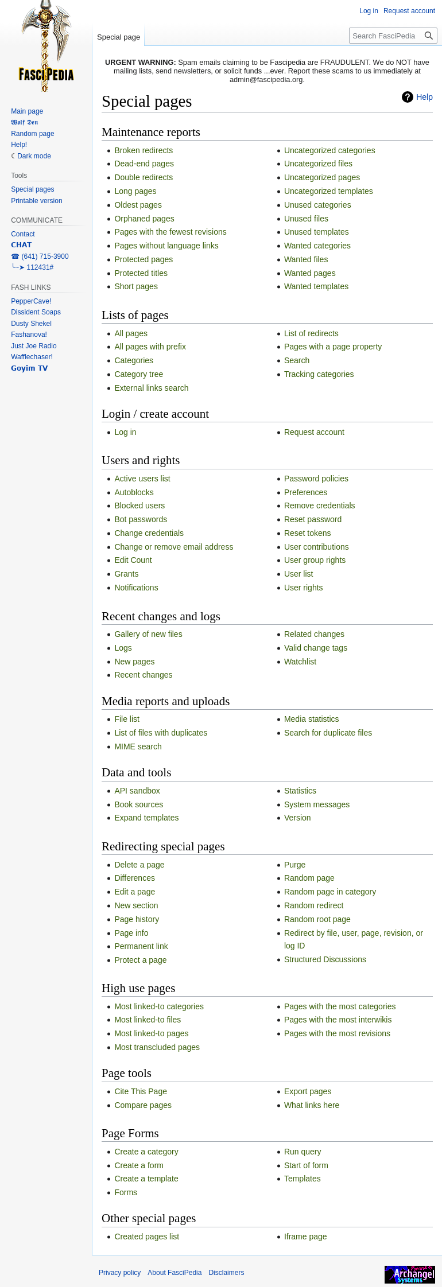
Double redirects (143, 177)
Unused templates (316, 231)
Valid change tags (315, 647)
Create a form (139, 1165)
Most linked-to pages (151, 1033)
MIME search (137, 746)
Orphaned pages (144, 218)
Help (424, 97)
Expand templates (146, 817)
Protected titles (141, 273)
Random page (309, 877)
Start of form (306, 1165)
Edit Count (133, 560)
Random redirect (314, 905)
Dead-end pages (144, 163)
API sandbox (137, 790)
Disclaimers (226, 1273)
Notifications (136, 587)
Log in (125, 432)
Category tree (138, 374)
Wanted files (306, 259)
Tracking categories (319, 374)
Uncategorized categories (329, 150)
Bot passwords (140, 519)
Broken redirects (143, 150)
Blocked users (139, 505)
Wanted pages (310, 273)
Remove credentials (319, 505)
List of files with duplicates (160, 732)
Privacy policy (120, 1273)
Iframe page (305, 1236)
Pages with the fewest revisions (170, 231)
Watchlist (300, 661)
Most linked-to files (147, 1019)
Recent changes (143, 674)
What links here (311, 1105)
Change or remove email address (173, 546)
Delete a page (139, 864)
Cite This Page (140, 1091)
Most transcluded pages (157, 1047)
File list (126, 719)
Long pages (135, 191)
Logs (122, 647)
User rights (303, 587)
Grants (126, 573)
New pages (134, 661)
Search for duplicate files (328, 732)
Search (296, 360)
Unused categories (317, 204)
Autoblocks (133, 492)
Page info (131, 933)
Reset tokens (307, 533)
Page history (136, 919)
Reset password (313, 519)
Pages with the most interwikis (338, 1019)
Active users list (142, 478)
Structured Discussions (325, 959)
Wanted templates (316, 286)
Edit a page (134, 891)
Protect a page (140, 960)
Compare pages (143, 1105)
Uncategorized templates (328, 191)
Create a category (146, 1151)
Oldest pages (138, 204)
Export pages (308, 1091)
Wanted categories (317, 245)
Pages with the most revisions (337, 1033)
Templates (302, 1178)
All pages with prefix (150, 346)
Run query (302, 1151)
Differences (134, 877)
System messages (317, 804)
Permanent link (141, 946)
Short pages (136, 286)
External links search (151, 387)
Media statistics (311, 719)
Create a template (146, 1178)
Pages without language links (166, 245)
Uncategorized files (318, 163)
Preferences (305, 492)
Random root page (317, 919)
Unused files (306, 218)
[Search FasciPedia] (393, 36)
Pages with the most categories (340, 1006)
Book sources (138, 804)
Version (297, 817)
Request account (314, 432)
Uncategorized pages (322, 177)
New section (136, 905)
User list (298, 573)
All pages (131, 333)
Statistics (300, 790)
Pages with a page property (333, 346)
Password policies (316, 478)
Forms (125, 1192)
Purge (294, 864)
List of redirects (311, 333)
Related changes (314, 634)
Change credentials (149, 533)
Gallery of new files (148, 634)
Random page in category (330, 891)
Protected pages (143, 259)
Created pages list (146, 1236)
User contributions (316, 546)
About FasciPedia (174, 1273)
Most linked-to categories (159, 1006)
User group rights (315, 560)
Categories (133, 360)
